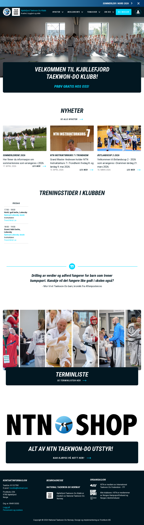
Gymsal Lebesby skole (14, 215)
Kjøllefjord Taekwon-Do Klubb (33, 10)
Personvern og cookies (13, 510)
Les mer (36, 166)
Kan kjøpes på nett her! (69, 457)
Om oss (107, 12)
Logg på (138, 12)
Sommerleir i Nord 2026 (116, 3)
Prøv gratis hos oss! (72, 86)
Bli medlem (123, 12)
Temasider (92, 12)
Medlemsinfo (74, 12)
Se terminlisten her (69, 380)
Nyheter (56, 12)
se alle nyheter (69, 119)
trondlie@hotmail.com (18, 488)
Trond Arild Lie (10, 220)
